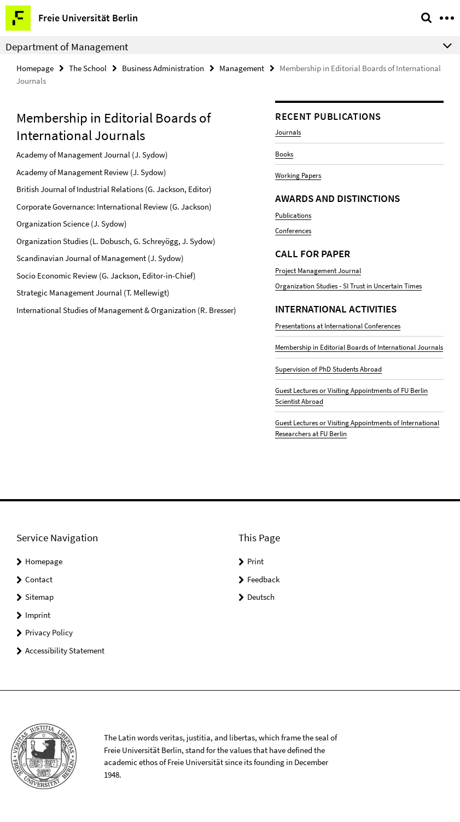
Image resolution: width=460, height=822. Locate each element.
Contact (39, 579)
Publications (293, 215)
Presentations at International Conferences (337, 326)
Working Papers (298, 175)
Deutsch (261, 597)
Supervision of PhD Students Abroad (328, 369)
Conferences (293, 230)
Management (241, 68)
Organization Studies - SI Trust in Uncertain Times (348, 286)
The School (88, 68)
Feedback (263, 579)
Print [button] (255, 561)
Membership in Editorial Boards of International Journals (359, 347)
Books (284, 154)
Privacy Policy (49, 632)
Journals (288, 132)
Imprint (37, 615)
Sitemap (39, 597)
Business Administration (163, 68)
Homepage (35, 68)
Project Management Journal (318, 270)
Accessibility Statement (64, 650)
